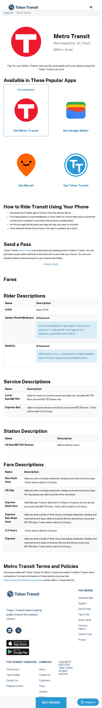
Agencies (8, 13)
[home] (23, 7)
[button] (91, 7)
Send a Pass (25, 250)
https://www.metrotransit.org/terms (22, 580)
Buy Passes (51, 702)
